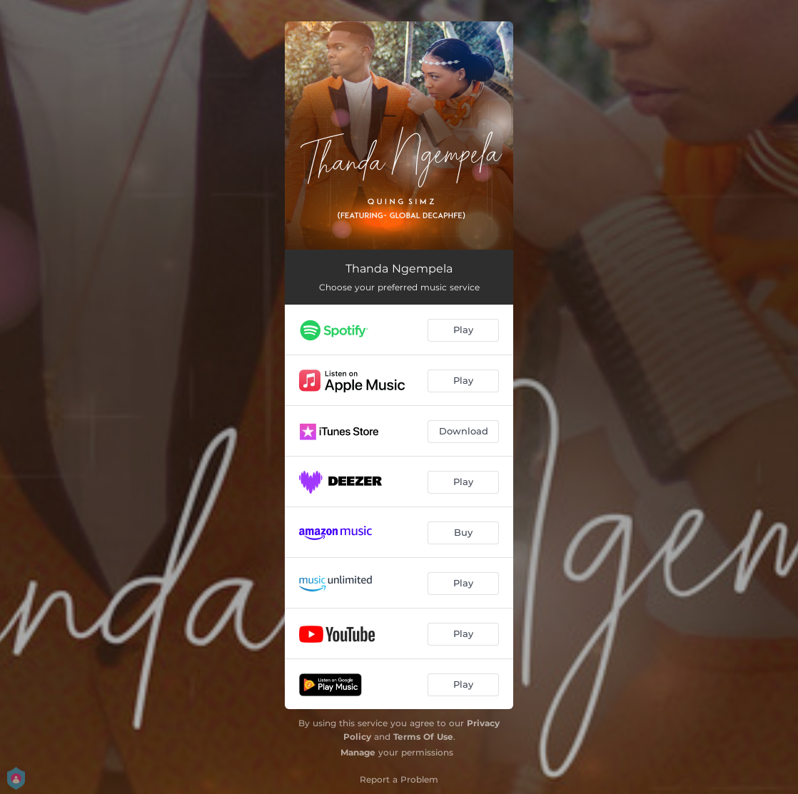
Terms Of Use (423, 736)
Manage (357, 752)
